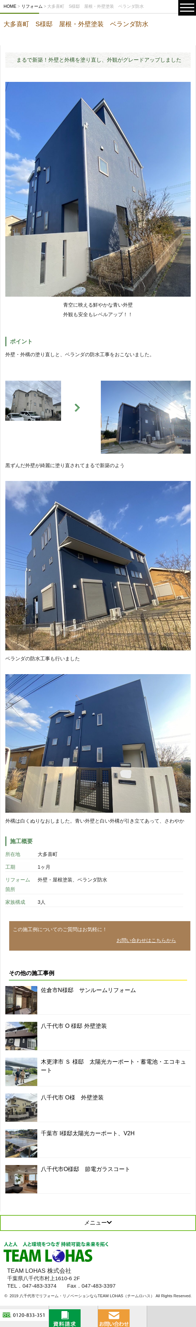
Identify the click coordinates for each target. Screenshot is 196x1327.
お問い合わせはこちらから (146, 940)
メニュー (98, 1223)
